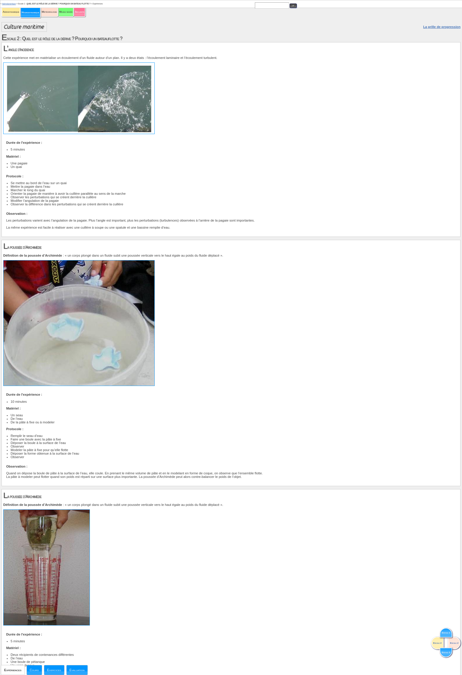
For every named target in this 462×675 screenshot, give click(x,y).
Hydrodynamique (30, 12)
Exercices (54, 670)
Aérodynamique (11, 11)
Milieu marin (65, 11)
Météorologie (49, 11)
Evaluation (77, 670)
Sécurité (79, 11)
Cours (34, 670)
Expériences (13, 670)
